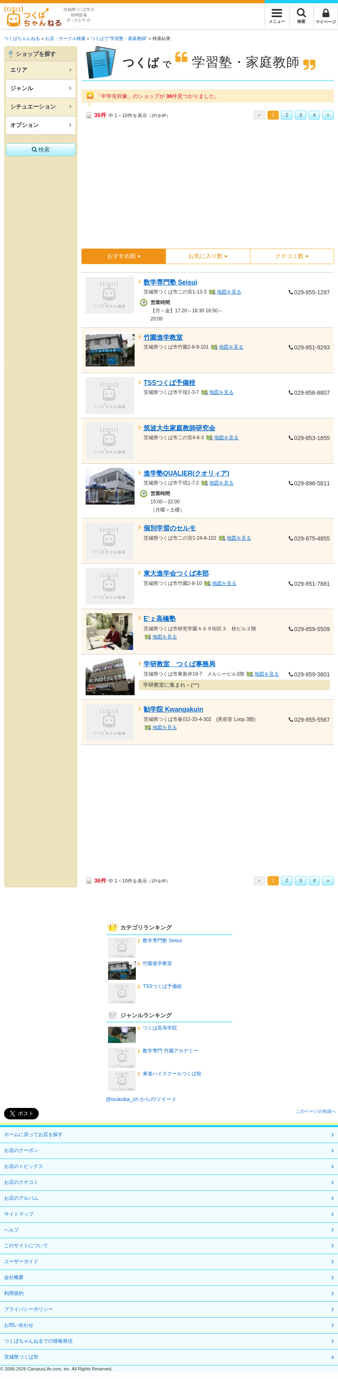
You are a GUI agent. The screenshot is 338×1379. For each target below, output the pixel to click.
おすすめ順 (124, 256)
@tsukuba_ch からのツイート (141, 1099)
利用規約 (14, 1293)
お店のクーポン (21, 1150)
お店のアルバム (21, 1198)
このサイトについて (26, 1245)
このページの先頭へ (316, 1111)
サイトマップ (18, 1214)
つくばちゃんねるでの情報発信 (38, 1341)
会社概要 (14, 1277)
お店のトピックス (23, 1166)
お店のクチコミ (21, 1182)
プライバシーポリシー (28, 1309)
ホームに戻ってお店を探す (33, 1134)
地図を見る (229, 292)
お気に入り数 (208, 256)
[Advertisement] (192, 187)
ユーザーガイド (21, 1261)
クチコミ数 (292, 256)
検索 (41, 149)
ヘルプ (11, 1230)
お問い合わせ (18, 1325)
